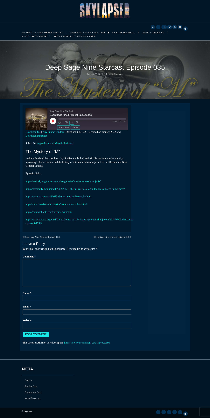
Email (27, 306)
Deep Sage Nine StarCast (88, 32)
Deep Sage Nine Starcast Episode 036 (111, 237)
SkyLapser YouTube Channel (75, 36)
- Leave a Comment (114, 74)
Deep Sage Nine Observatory (42, 32)
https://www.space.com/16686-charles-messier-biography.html (58, 196)
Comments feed (33, 392)
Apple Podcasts (45, 143)
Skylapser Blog (124, 32)
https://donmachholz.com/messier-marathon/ (49, 212)
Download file (33, 131)
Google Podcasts (64, 143)
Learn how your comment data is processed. (87, 342)
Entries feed (31, 386)
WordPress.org (32, 398)
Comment (29, 256)
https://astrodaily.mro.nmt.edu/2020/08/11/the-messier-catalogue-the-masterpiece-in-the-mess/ (75, 188)
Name (27, 293)
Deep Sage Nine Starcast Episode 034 (42, 237)
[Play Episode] (53, 121)
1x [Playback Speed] (71, 123)
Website (27, 320)
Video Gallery (153, 32)
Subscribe (64, 127)
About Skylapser (34, 36)
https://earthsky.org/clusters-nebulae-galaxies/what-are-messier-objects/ (63, 181)
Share (75, 127)
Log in (28, 380)
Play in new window (53, 131)
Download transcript (36, 135)
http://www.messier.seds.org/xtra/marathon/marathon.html (56, 204)
